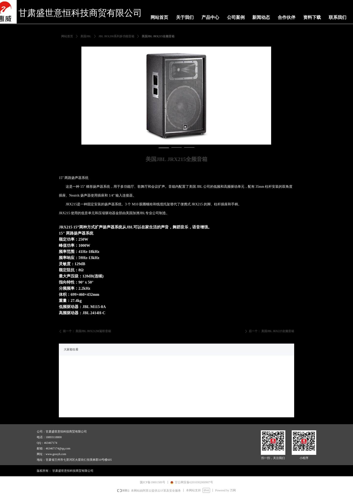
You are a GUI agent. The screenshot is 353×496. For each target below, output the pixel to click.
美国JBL (85, 36)
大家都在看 (71, 349)
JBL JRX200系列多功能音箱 (116, 36)
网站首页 (67, 36)
